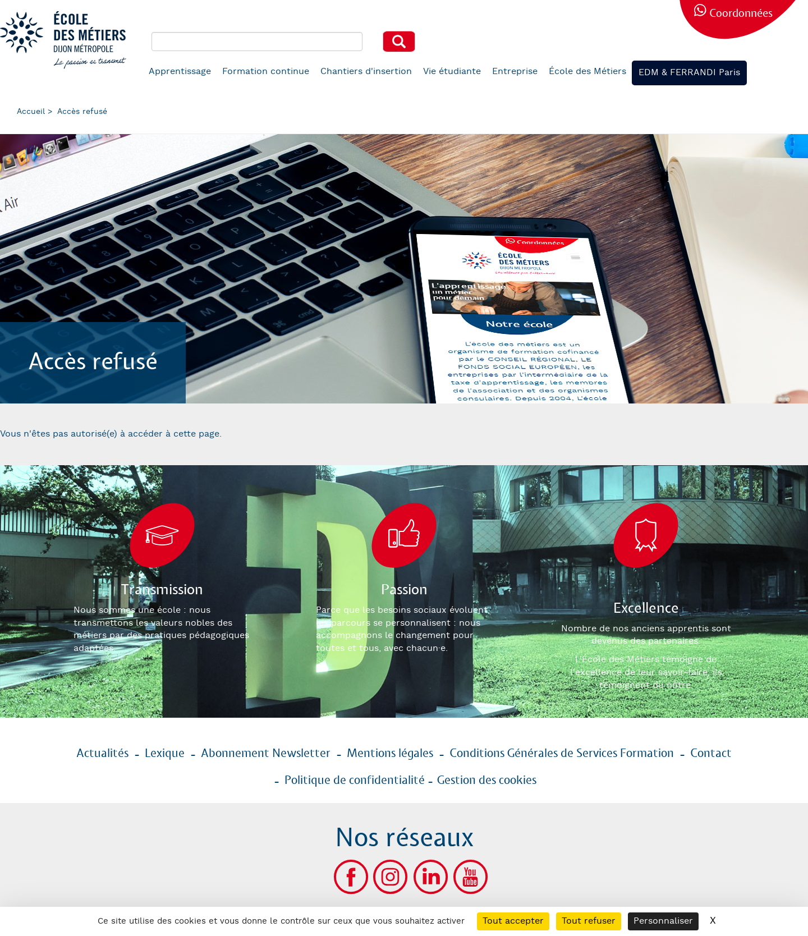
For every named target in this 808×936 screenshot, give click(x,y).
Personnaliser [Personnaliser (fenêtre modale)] (663, 921)
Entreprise (515, 71)
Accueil (31, 112)
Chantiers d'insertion (366, 71)
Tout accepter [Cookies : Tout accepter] (513, 921)
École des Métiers (587, 71)
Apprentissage (180, 71)
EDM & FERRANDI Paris (689, 73)
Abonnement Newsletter (265, 753)
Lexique (165, 753)
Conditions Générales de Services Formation (561, 753)
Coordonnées (741, 13)
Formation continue (265, 71)
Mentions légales (390, 753)
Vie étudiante (452, 71)
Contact (711, 753)
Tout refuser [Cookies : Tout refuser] (589, 921)
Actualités (102, 753)
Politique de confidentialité (354, 780)
